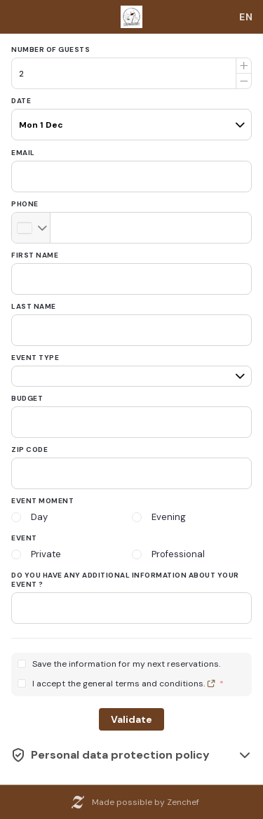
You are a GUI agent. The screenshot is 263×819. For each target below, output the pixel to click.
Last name (33, 306)
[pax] (131, 118)
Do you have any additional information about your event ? (125, 580)
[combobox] (246, 17)
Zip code (29, 449)
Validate (131, 719)
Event (24, 537)
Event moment (42, 500)
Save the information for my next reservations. (126, 664)
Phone (25, 203)
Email (23, 152)
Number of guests (50, 49)
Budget (27, 398)
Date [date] (21, 100)
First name (34, 255)
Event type (35, 357)
